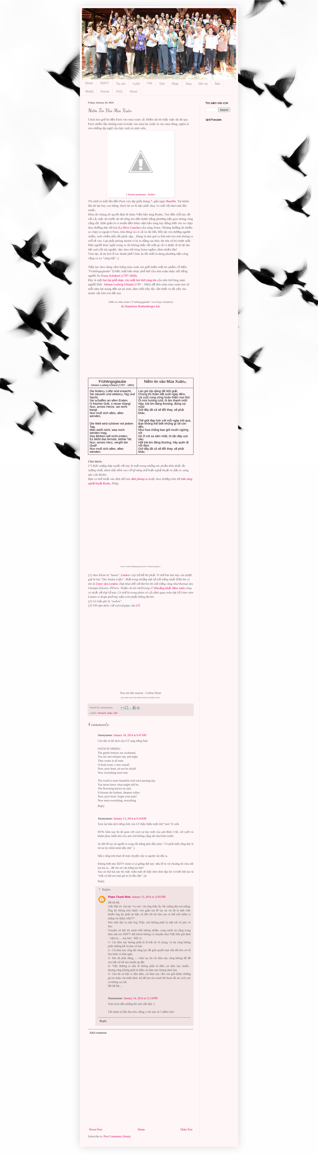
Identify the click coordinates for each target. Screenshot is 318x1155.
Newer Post (95, 1129)
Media (89, 91)
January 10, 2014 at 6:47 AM (130, 735)
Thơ (162, 83)
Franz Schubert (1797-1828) (118, 275)
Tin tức (121, 83)
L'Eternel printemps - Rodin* (140, 194)
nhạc (110, 713)
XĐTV (104, 83)
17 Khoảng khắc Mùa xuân (167, 588)
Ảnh (217, 83)
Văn (149, 83)
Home (89, 83)
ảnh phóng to (139, 479)
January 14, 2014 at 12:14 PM (141, 998)
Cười (136, 83)
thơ (115, 713)
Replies (106, 889)
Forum (105, 91)
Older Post (186, 1129)
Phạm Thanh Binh (119, 896)
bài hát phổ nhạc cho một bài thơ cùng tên (130, 280)
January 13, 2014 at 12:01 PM (148, 896)
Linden (125, 575)
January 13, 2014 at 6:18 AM (130, 818)
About (133, 91)
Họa (189, 83)
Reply (101, 806)
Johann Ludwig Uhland (118, 284)
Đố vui (203, 83)
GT (138, 605)
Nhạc (175, 83)
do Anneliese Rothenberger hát (140, 306)
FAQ (119, 91)
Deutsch (102, 713)
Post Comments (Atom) (117, 1136)
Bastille (171, 201)
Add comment (97, 1032)
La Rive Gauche (129, 227)
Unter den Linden (107, 583)
